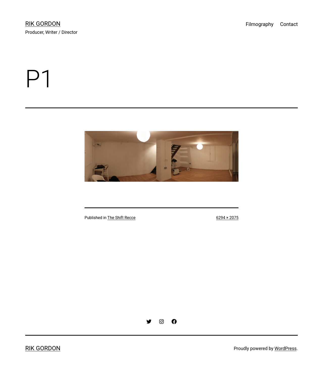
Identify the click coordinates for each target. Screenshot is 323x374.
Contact (289, 24)
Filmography (260, 24)
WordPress (286, 348)
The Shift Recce (121, 217)
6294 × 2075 (227, 217)
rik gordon (42, 23)
